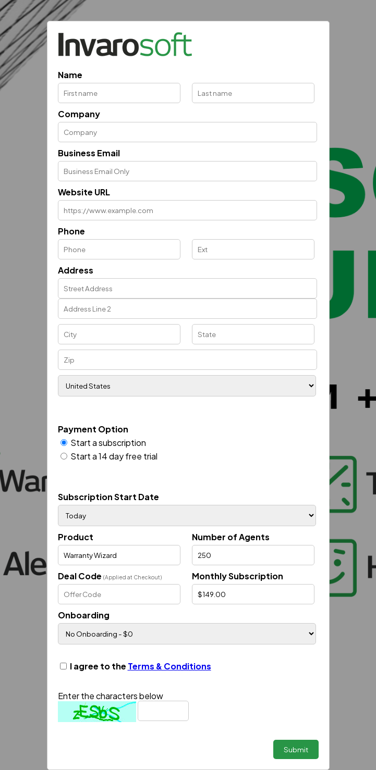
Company (79, 113)
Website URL (84, 192)
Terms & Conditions (169, 666)
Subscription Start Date (108, 496)
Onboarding (84, 615)
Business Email (89, 152)
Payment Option (93, 429)
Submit (296, 749)
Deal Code (110, 575)
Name (70, 74)
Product (75, 536)
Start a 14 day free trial (113, 456)
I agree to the (140, 666)
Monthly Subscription (237, 575)
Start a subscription (108, 442)
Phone (71, 231)
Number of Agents (231, 536)
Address (75, 270)
